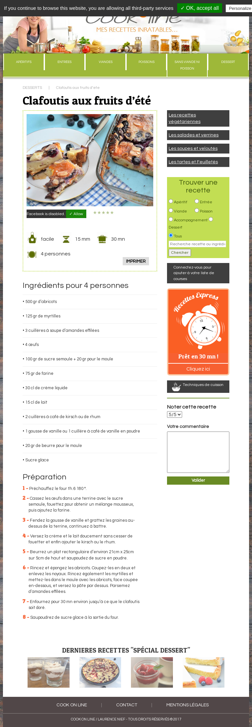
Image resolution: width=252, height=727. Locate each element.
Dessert (175, 227)
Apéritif (180, 202)
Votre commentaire (188, 426)
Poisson (206, 211)
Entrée (206, 202)
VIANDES (106, 62)
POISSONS (146, 62)
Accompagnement (191, 220)
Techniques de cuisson (203, 385)
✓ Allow (76, 214)
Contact (126, 705)
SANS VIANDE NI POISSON (187, 65)
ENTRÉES (64, 62)
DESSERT (228, 62)
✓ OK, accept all (199, 8)
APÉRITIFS (24, 62)
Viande (180, 211)
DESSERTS (32, 88)
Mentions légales (187, 705)
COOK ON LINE (71, 705)
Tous (178, 236)
